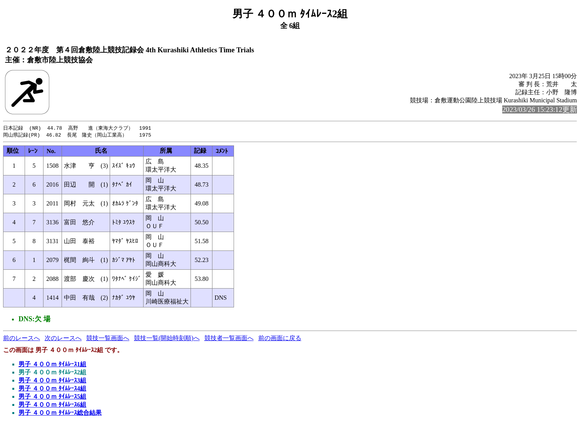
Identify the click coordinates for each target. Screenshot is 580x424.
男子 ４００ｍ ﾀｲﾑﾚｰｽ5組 (52, 397)
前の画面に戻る (279, 339)
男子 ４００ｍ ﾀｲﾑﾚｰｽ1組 (52, 365)
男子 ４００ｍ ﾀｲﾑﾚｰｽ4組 (52, 389)
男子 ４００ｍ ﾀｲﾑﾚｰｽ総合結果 (60, 413)
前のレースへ (21, 339)
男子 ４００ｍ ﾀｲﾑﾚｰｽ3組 (52, 381)
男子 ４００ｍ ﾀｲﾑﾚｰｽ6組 (52, 405)
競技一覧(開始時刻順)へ (167, 339)
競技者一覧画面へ (229, 339)
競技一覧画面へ (107, 339)
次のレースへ (63, 339)
